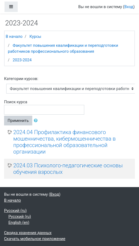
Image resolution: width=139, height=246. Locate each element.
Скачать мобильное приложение (34, 238)
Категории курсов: (21, 78)
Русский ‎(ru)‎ (15, 210)
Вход (128, 6)
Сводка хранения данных (27, 232)
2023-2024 (22, 60)
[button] (36, 120)
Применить (18, 120)
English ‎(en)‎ (18, 222)
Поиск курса (15, 101)
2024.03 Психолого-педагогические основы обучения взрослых (68, 168)
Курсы (35, 36)
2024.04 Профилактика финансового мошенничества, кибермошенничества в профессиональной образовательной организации (64, 142)
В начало (14, 36)
